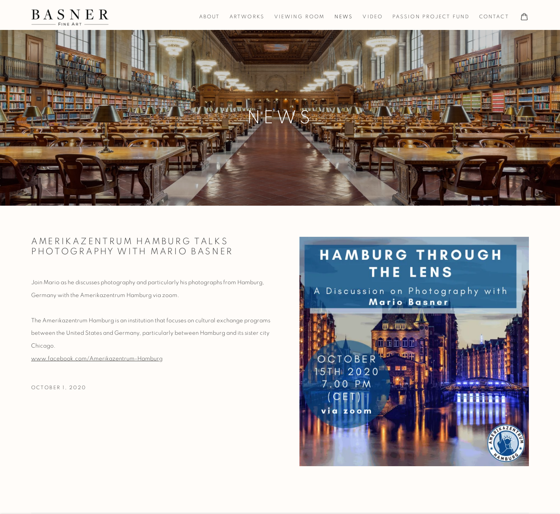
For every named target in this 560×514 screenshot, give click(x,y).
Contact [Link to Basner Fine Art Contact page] (494, 16)
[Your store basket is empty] (524, 17)
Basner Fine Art (70, 17)
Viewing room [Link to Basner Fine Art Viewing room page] (299, 16)
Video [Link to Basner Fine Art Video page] (372, 16)
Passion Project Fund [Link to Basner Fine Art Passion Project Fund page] (430, 16)
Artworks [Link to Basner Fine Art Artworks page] (246, 16)
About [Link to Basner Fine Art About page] (209, 16)
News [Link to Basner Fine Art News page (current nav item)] (343, 16)
